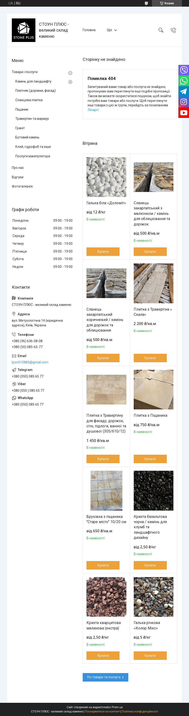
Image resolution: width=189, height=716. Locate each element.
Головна (89, 30)
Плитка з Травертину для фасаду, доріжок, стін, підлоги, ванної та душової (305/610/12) (106, 423)
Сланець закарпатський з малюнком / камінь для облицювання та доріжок (152, 213)
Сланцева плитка (29, 100)
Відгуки (17, 177)
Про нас (18, 168)
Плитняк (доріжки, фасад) (35, 90)
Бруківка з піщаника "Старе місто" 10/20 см (106, 519)
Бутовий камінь (27, 137)
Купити (103, 252)
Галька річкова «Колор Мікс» (147, 625)
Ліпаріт (93, 110)
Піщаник (21, 109)
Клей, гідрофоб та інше (33, 147)
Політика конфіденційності (140, 711)
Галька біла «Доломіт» (106, 203)
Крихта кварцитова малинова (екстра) (103, 625)
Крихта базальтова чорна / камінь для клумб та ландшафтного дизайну (150, 527)
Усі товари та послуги (103, 677)
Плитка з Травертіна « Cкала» (153, 312)
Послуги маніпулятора (32, 156)
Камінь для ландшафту (33, 81)
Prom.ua (117, 707)
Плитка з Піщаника (150, 415)
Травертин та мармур (32, 119)
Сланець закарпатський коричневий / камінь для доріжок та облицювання (104, 320)
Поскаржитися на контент (102, 711)
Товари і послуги (25, 72)
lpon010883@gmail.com (30, 362)
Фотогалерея (22, 186)
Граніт (20, 128)
